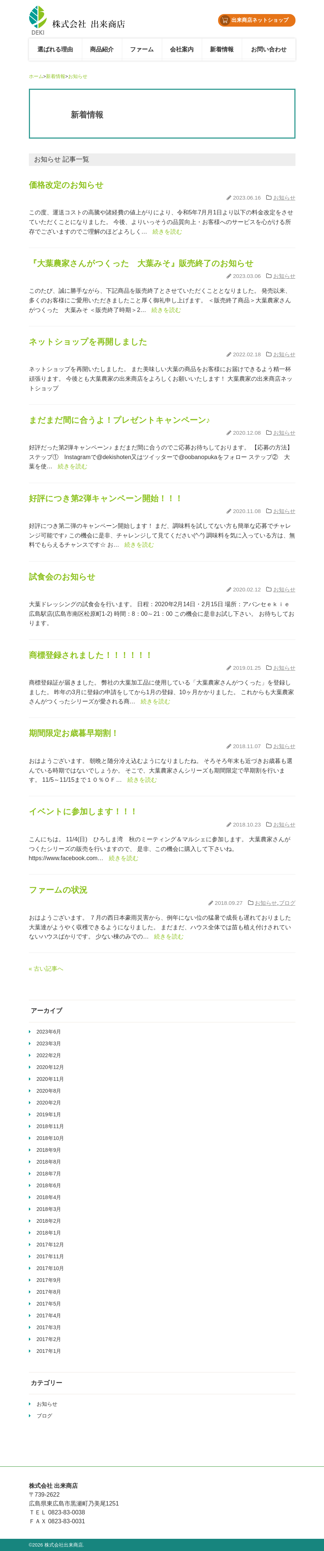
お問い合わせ (269, 49)
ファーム (142, 49)
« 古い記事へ (46, 968)
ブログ (287, 903)
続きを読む (167, 231)
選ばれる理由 (55, 49)
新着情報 (222, 49)
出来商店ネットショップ (254, 20)
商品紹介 (102, 49)
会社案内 (182, 49)
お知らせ (77, 76)
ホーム (36, 76)
